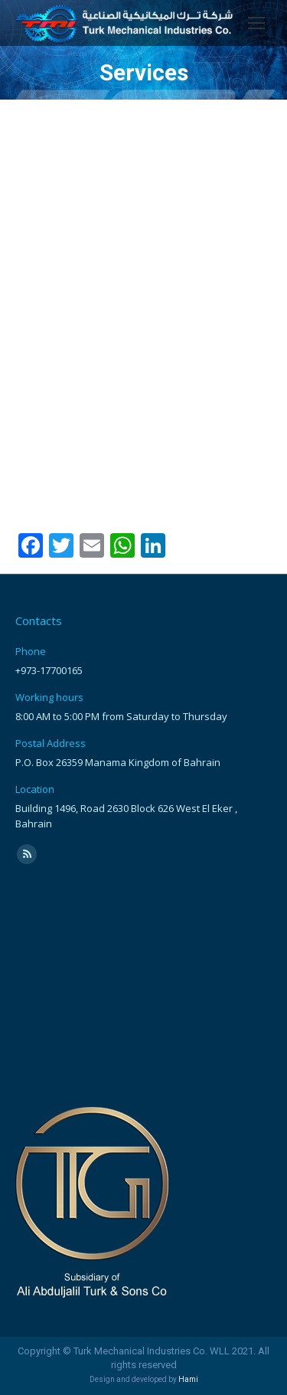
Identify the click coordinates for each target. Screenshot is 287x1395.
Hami (188, 1379)
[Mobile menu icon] (256, 23)
